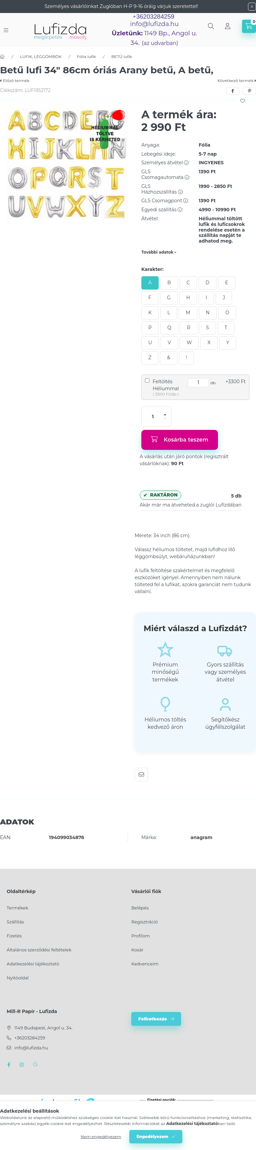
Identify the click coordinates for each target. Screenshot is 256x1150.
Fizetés (14, 935)
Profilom (140, 935)
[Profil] (227, 26)
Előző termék (16, 80)
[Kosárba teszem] (179, 440)
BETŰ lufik (121, 56)
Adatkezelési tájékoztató (33, 963)
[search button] (211, 26)
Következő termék (235, 80)
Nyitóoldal (18, 977)
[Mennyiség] (153, 416)
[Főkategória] (2, 57)
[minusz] (165, 419)
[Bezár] (252, 7)
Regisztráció (144, 921)
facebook (8, 1064)
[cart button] (249, 26)
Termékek (17, 907)
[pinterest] (249, 91)
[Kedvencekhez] (242, 101)
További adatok (157, 252)
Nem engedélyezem (101, 1136)
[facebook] (232, 91)
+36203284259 (29, 1037)
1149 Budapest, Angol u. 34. (43, 1027)
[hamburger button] (6, 30)
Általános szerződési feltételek (39, 949)
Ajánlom (141, 774)
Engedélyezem (152, 1136)
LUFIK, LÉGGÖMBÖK (41, 56)
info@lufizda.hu (154, 24)
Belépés (140, 907)
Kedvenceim (144, 963)
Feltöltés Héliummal (166, 385)
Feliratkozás (152, 1018)
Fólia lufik (86, 56)
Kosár (137, 949)
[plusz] (165, 415)
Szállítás (15, 921)
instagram (22, 1064)
